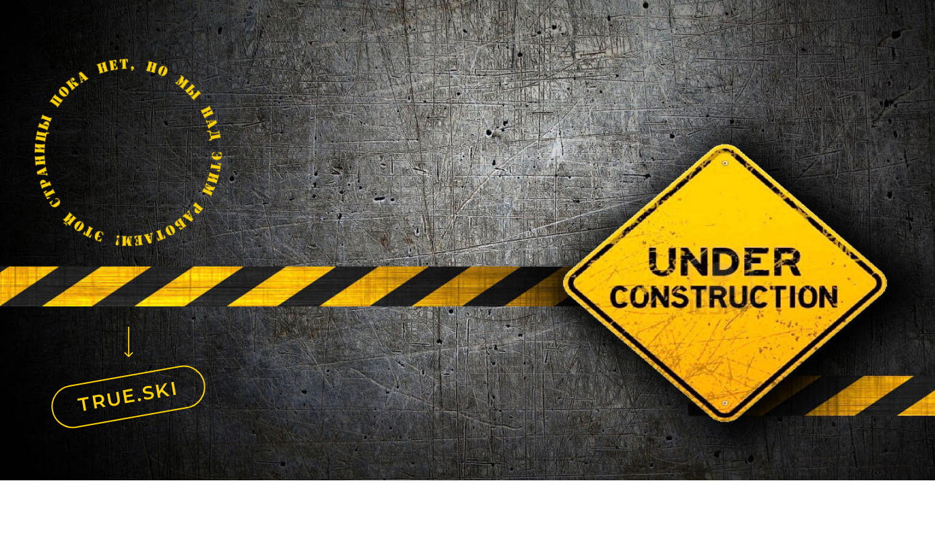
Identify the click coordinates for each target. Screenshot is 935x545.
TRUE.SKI (129, 396)
